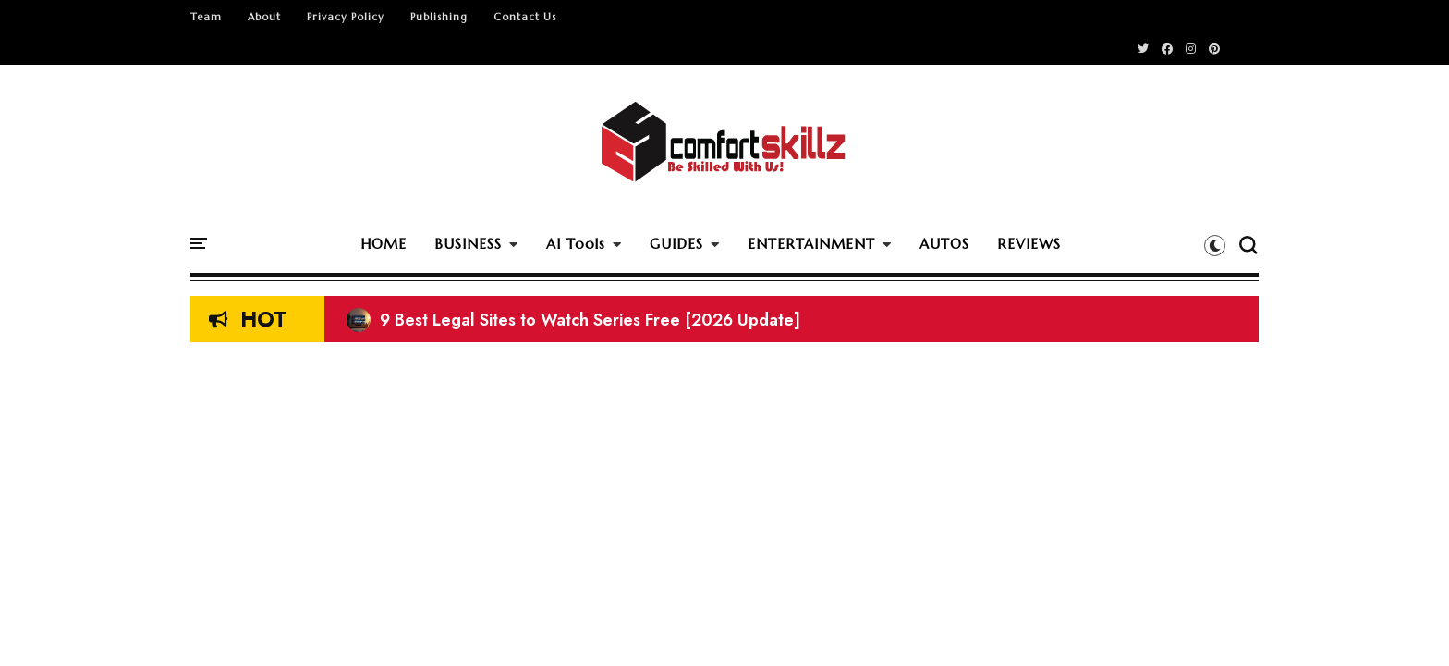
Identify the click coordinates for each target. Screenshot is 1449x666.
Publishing (439, 16)
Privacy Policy (345, 16)
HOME (383, 244)
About (264, 16)
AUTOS (944, 244)
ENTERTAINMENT (811, 244)
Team (206, 16)
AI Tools (575, 244)
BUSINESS (468, 244)
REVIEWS (1029, 244)
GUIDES (676, 244)
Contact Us (524, 16)
